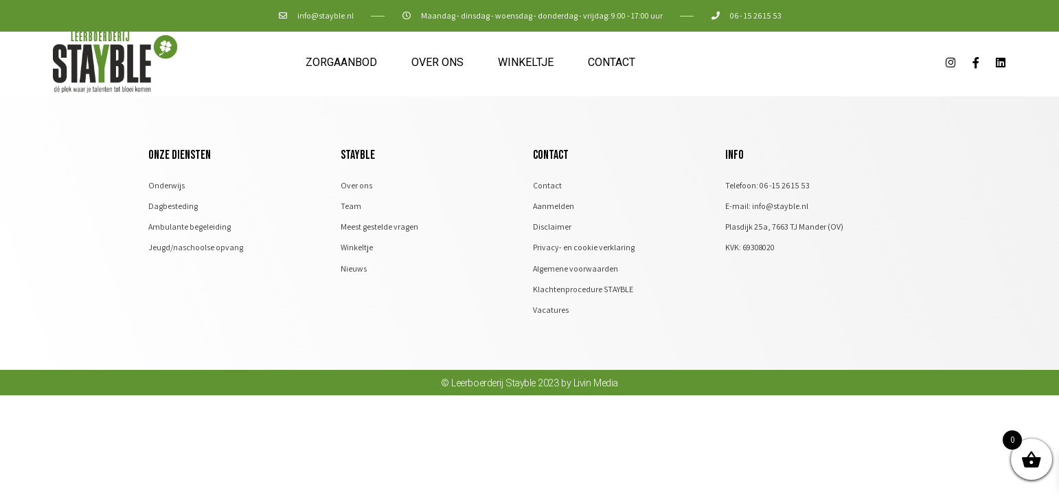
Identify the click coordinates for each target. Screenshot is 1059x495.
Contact (611, 62)
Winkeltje (526, 62)
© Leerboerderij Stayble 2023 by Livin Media (530, 388)
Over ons (437, 62)
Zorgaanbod (341, 62)
